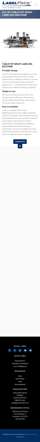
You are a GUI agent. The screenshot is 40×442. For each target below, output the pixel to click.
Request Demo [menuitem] (20, 361)
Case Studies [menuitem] (20, 379)
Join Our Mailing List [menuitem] (20, 366)
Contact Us (20, 141)
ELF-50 (4, 61)
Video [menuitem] (20, 381)
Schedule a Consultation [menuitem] (20, 363)
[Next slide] (34, 40)
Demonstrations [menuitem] (20, 384)
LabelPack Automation (31, 434)
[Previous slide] (5, 40)
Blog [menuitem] (20, 376)
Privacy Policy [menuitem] (20, 437)
